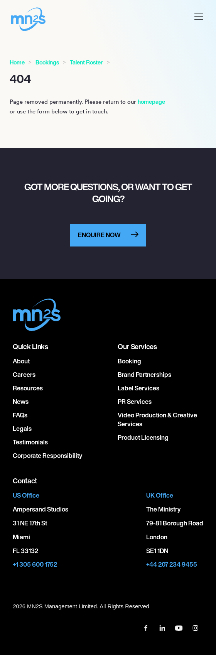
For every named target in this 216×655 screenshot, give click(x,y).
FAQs (20, 415)
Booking (129, 361)
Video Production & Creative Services (157, 419)
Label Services (138, 388)
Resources (28, 388)
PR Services (135, 401)
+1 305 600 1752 (35, 564)
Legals (22, 428)
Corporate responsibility (47, 455)
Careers (24, 374)
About (21, 361)
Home (17, 62)
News (21, 401)
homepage (151, 102)
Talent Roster (86, 62)
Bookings (47, 62)
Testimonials (30, 442)
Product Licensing (143, 437)
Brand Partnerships (144, 374)
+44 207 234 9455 (171, 564)
